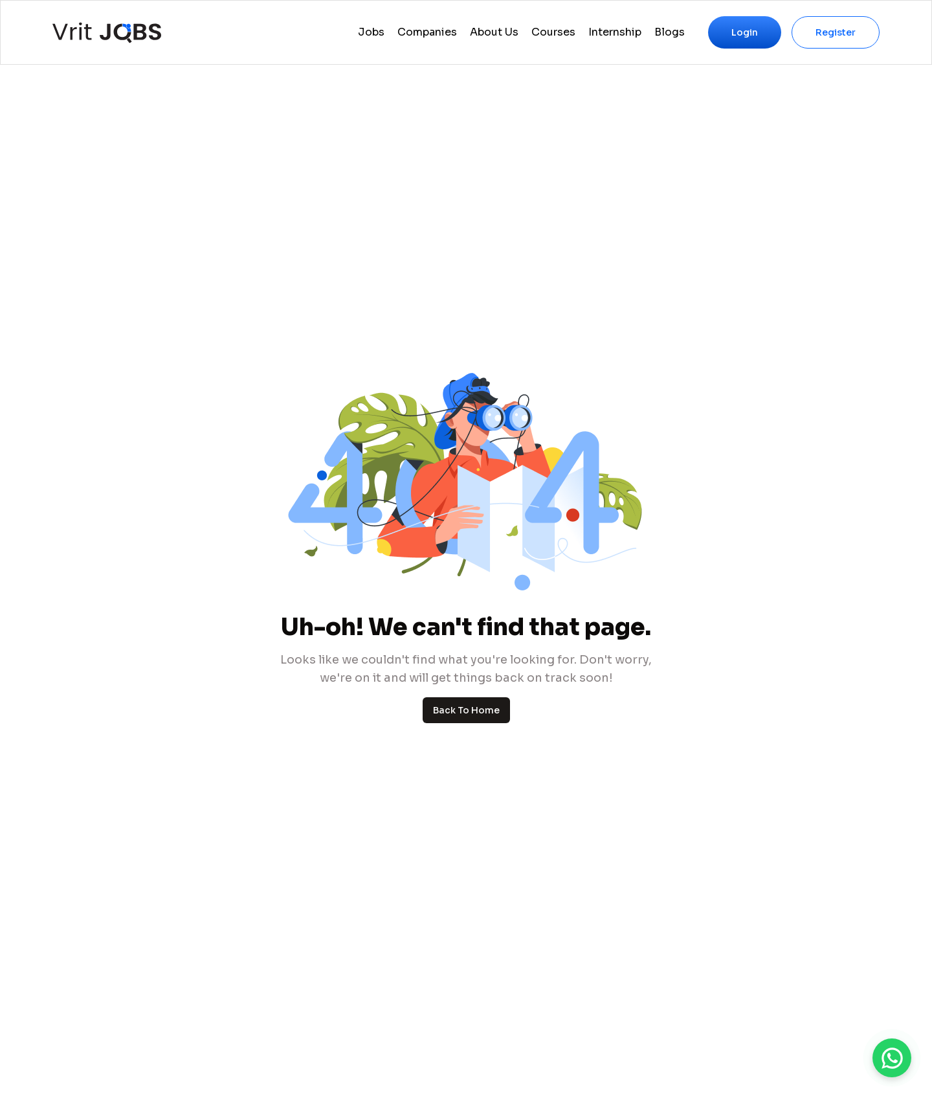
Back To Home (466, 710)
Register (836, 32)
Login (744, 32)
